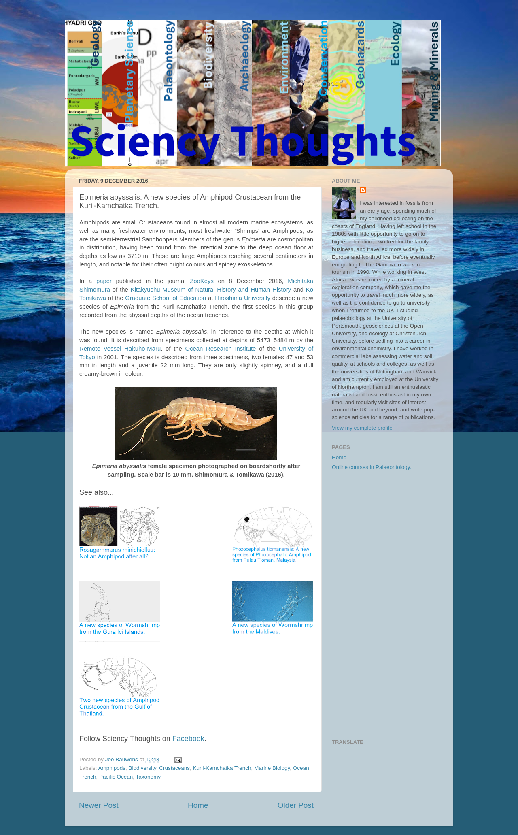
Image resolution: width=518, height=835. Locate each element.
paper (104, 281)
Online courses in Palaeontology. (371, 467)
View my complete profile (362, 428)
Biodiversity (142, 768)
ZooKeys (202, 281)
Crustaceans (174, 768)
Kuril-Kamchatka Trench (222, 768)
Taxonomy (148, 777)
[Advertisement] (385, 605)
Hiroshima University (242, 298)
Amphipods (112, 768)
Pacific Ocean (116, 777)
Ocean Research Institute (220, 348)
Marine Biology (272, 768)
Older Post (296, 805)
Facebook (188, 739)
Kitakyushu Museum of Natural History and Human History (211, 289)
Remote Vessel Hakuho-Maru (120, 348)
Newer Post (99, 805)
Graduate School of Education (165, 298)
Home (198, 805)
